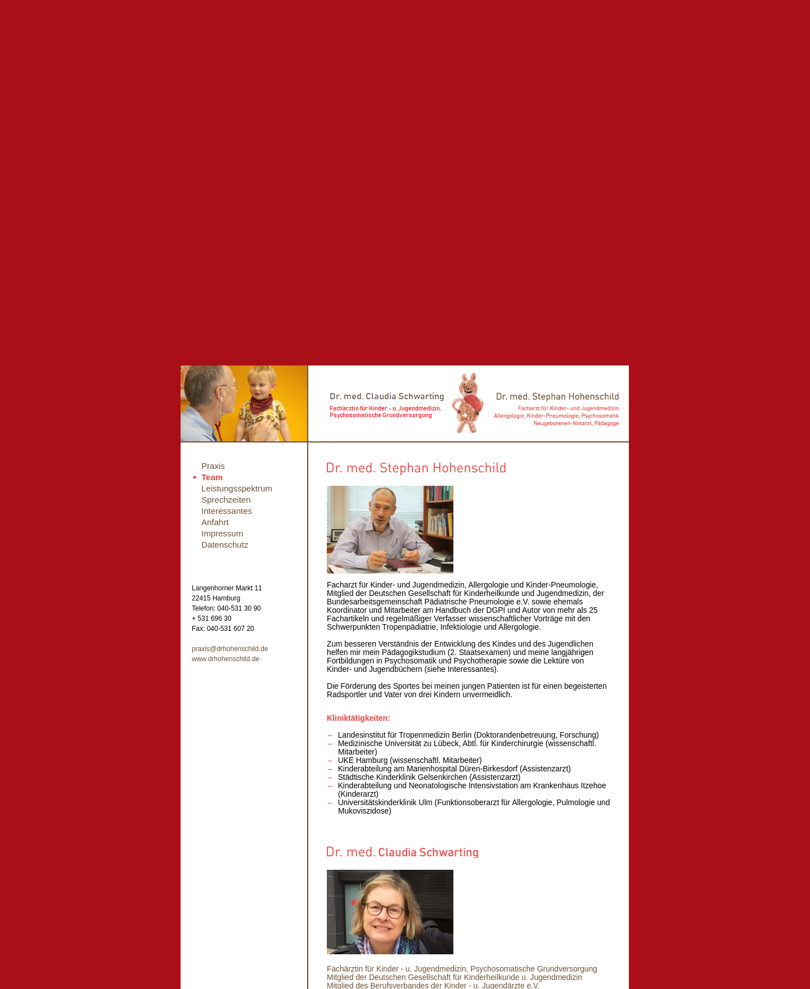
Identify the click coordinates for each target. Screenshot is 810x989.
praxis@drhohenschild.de (230, 649)
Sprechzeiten (226, 499)
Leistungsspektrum (236, 488)
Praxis (213, 466)
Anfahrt (214, 522)
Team (212, 477)
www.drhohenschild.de (225, 659)
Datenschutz (224, 544)
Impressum (222, 533)
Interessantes (226, 511)
